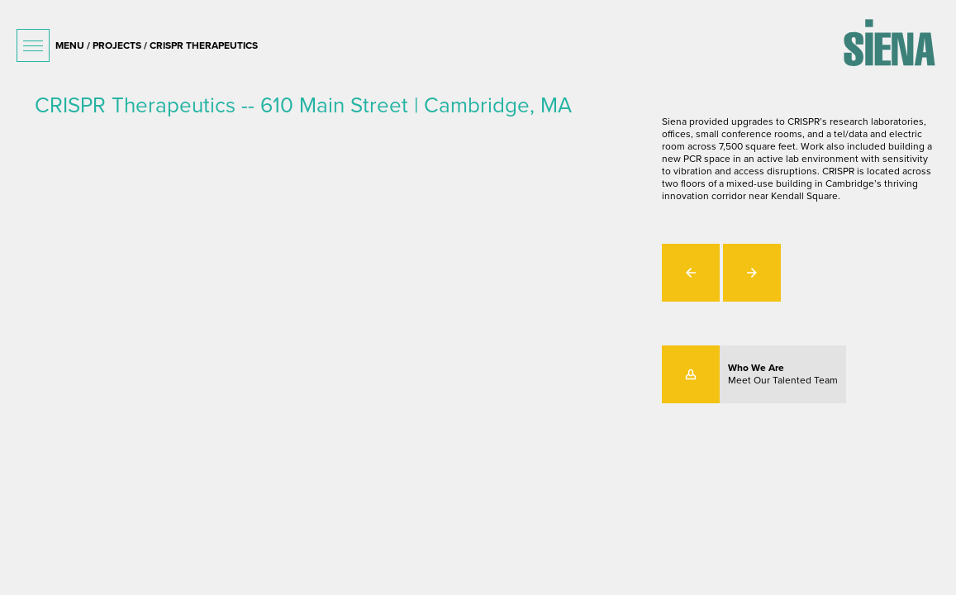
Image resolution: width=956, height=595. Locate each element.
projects (117, 45)
